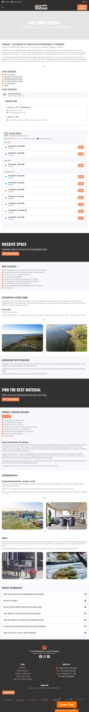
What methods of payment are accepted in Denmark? (45, 613)
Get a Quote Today (10, 254)
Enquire (80, 147)
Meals (6, 86)
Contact (6, 2)
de (86, 2)
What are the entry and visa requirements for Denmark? (45, 594)
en (83, 2)
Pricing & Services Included (13, 81)
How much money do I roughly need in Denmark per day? (45, 620)
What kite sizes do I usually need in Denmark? (45, 633)
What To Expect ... (10, 74)
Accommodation (10, 83)
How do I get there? (45, 600)
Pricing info (6, 416)
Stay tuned (16, 2)
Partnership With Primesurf (13, 79)
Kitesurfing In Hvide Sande (13, 77)
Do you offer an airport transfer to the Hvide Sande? (45, 607)
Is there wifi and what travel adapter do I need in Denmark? (45, 626)
